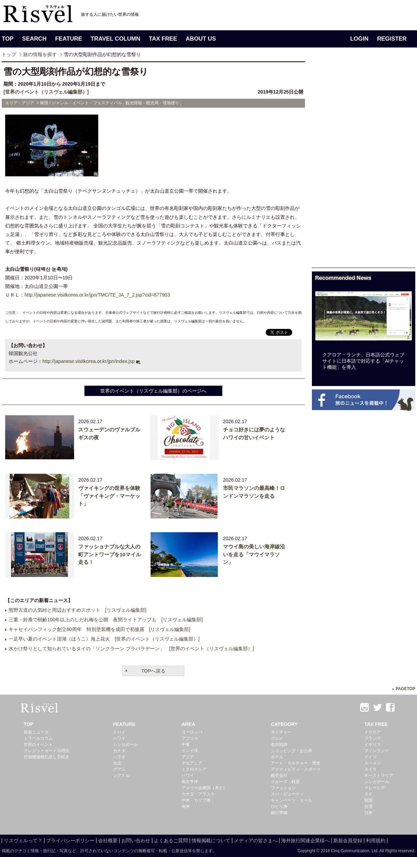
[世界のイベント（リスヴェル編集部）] (46, 92)
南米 (186, 806)
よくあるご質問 (171, 840)
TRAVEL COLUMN (115, 38)
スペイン (372, 763)
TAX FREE (163, 38)
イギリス (372, 744)
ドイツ (370, 756)
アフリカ (190, 738)
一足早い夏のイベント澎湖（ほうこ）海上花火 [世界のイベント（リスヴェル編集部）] (104, 639)
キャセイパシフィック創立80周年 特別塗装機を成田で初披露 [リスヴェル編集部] (99, 629)
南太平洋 (190, 781)
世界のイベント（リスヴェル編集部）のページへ (153, 391)
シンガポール (125, 744)
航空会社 (279, 775)
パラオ (119, 756)
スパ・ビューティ (287, 794)
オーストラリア (378, 775)
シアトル (121, 775)
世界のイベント (38, 744)
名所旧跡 (279, 744)
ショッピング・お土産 (291, 750)
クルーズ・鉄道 (285, 781)
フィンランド (376, 750)
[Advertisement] (363, 164)
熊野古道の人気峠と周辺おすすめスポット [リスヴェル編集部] (77, 610)
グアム (119, 769)
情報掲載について (211, 840)
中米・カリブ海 (196, 800)
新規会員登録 (347, 840)
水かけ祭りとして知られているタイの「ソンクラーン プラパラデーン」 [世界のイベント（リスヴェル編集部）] (131, 648)
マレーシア (374, 787)
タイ (368, 794)
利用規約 (375, 840)
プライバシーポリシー (70, 840)
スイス (370, 769)
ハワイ (119, 738)
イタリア (372, 732)
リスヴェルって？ (23, 840)
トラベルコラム (38, 738)
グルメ (277, 738)
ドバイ (119, 732)
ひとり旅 (279, 806)
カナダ (119, 750)
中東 (186, 744)
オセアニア (192, 763)
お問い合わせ (135, 840)
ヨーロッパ (192, 732)
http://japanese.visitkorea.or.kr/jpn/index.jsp (88, 361)
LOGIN (359, 38)
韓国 (368, 800)
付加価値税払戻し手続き (46, 756)
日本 (368, 812)
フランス (372, 738)
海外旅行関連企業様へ (305, 840)
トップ (9, 54)
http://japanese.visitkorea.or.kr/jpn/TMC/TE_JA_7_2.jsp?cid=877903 (97, 295)
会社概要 (108, 840)
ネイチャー (281, 732)
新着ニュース (36, 732)
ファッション (283, 787)
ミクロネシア (194, 769)
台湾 (368, 806)
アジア (188, 756)
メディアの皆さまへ (255, 840)
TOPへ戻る (153, 671)
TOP (7, 38)
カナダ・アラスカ (198, 794)
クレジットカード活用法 (46, 750)
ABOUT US (201, 38)
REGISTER (392, 38)
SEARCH (34, 38)
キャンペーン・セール (291, 800)
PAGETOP (405, 688)
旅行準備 (279, 812)
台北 (117, 763)
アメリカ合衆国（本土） (204, 787)
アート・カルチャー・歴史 (296, 763)
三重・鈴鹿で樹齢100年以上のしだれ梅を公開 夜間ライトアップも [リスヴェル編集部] (106, 619)
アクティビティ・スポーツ (296, 769)
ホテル (277, 756)
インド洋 (190, 750)
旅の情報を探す (40, 54)
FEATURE (68, 38)
